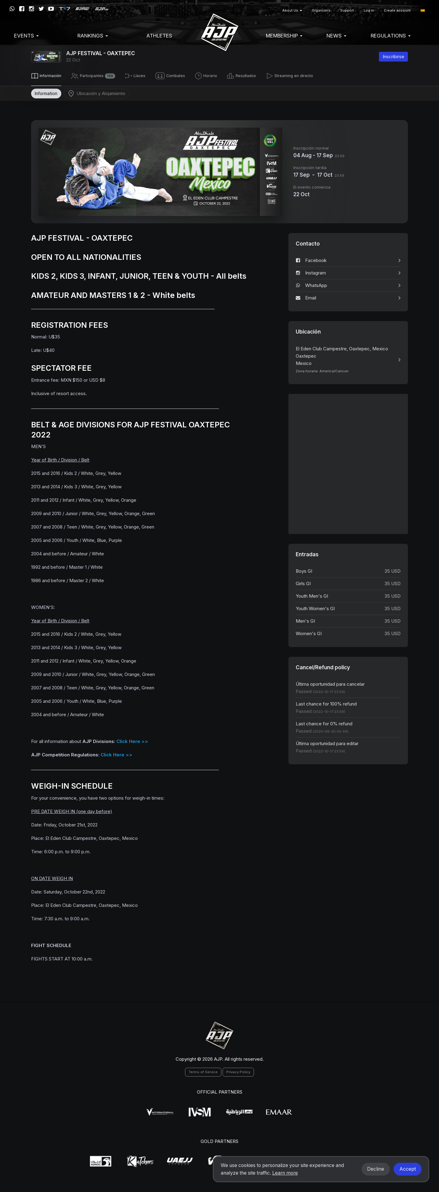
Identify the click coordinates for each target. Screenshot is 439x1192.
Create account (397, 10)
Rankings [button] (92, 36)
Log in (369, 10)
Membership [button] (284, 36)
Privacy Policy (238, 1071)
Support (347, 10)
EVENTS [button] (26, 36)
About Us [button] (292, 10)
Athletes (159, 36)
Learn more (285, 1173)
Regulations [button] (391, 36)
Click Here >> (132, 740)
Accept (407, 1169)
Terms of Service (203, 1071)
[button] (423, 10)
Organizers (321, 10)
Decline (375, 1169)
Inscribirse (393, 56)
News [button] (336, 36)
